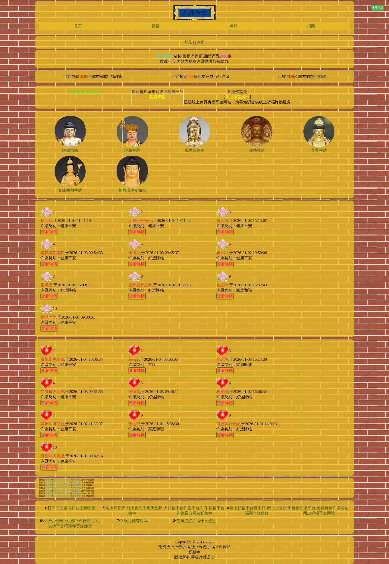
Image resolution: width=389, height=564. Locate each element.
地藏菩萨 (132, 150)
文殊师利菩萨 (70, 190)
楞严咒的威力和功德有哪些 (71, 508)
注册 (201, 42)
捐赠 (311, 26)
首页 (78, 26)
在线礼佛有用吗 (134, 521)
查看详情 (49, 232)
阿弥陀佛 (70, 150)
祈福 (156, 26)
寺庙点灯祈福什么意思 (196, 521)
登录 (188, 42)
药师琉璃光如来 (132, 190)
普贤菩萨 (319, 150)
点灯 (233, 26)
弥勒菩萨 (257, 150)
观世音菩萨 (194, 150)
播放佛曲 (378, 7)
